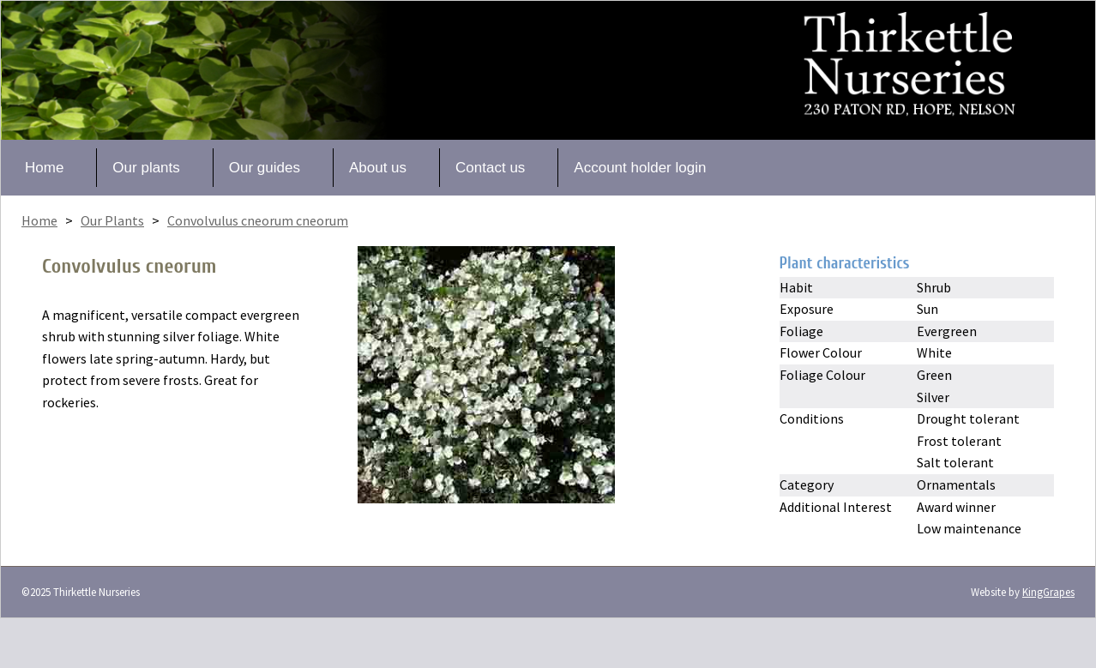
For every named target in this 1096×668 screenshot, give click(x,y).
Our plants (145, 167)
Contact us (490, 167)
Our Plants (112, 220)
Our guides (264, 167)
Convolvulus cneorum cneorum (257, 220)
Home (44, 167)
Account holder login (640, 167)
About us (377, 167)
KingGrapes (1048, 592)
